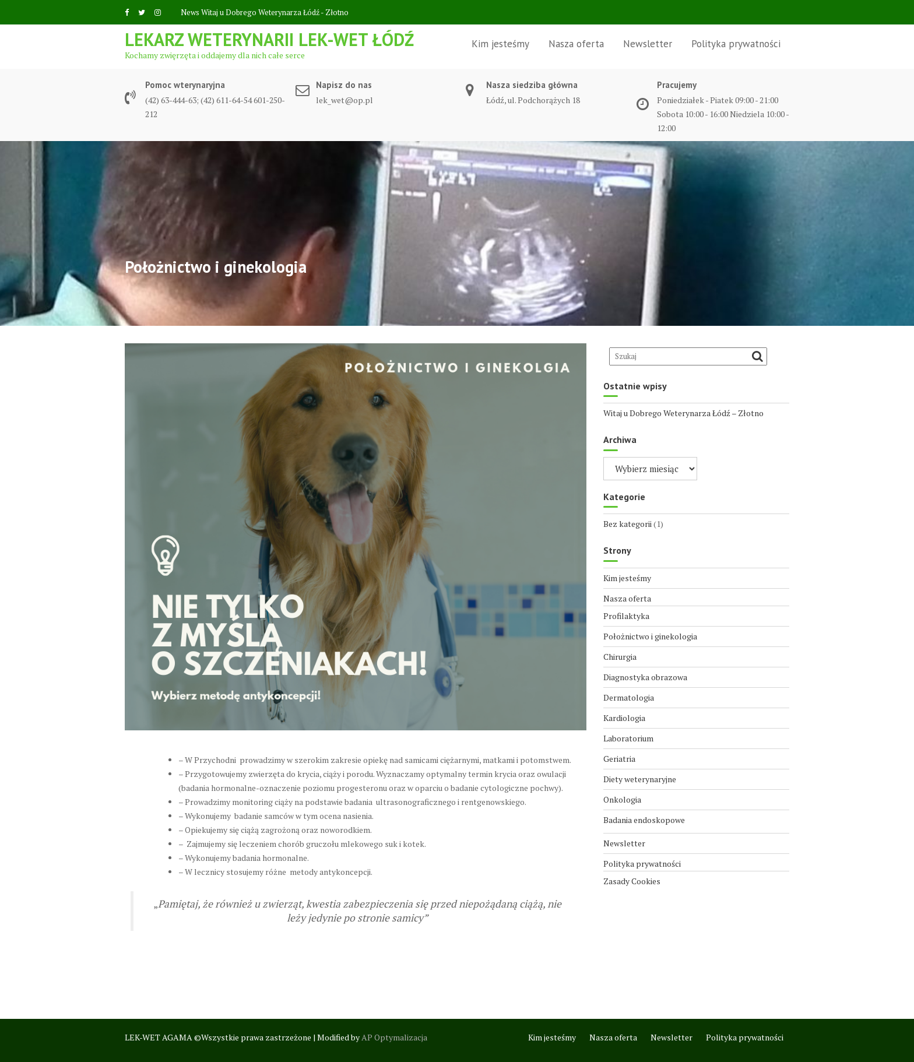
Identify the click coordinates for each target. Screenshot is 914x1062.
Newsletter (647, 43)
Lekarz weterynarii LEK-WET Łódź (269, 39)
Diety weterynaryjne (639, 779)
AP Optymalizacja (394, 1037)
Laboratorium (628, 738)
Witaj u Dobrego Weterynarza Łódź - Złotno (275, 12)
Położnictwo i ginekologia (650, 636)
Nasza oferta (576, 43)
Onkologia (622, 799)
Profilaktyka (626, 615)
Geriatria (619, 758)
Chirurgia (620, 656)
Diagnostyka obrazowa (645, 677)
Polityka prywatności (736, 43)
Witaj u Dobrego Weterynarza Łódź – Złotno (683, 413)
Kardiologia (624, 717)
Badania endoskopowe (644, 819)
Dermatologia (628, 697)
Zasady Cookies (631, 881)
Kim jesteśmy (500, 43)
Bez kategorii (627, 523)
